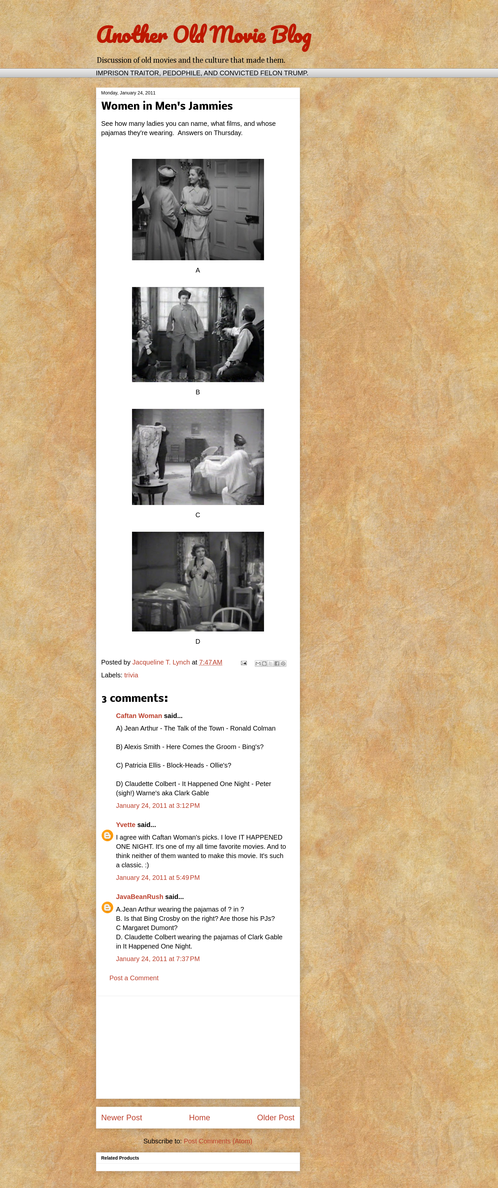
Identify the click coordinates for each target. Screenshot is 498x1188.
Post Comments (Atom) (218, 1141)
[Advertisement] (198, 1047)
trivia (131, 675)
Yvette (126, 824)
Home (199, 1117)
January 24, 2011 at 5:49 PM (158, 877)
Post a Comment (134, 978)
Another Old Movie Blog (203, 34)
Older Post (275, 1117)
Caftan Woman (139, 715)
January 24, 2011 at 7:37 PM (158, 958)
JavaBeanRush (139, 896)
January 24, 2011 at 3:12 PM (158, 805)
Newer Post (121, 1117)
